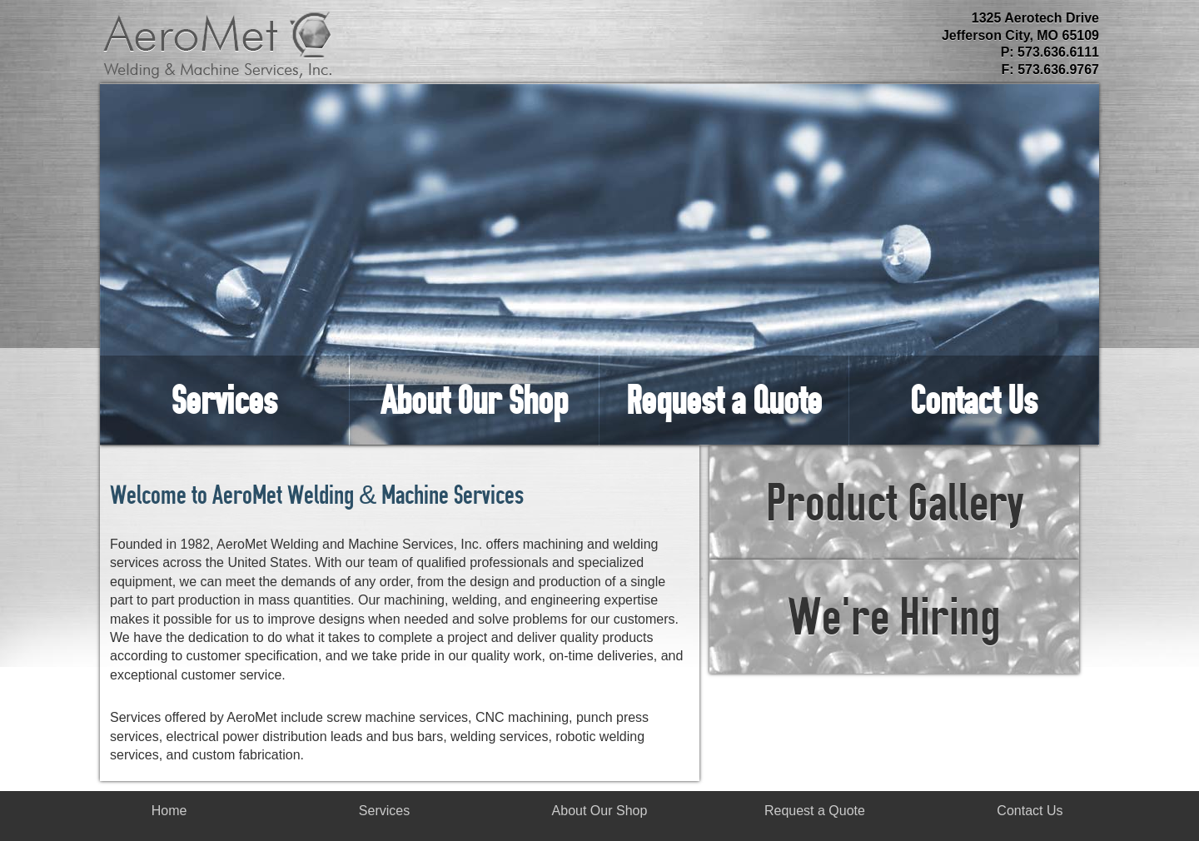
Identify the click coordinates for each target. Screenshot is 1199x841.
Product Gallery (894, 502)
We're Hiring (894, 616)
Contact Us (973, 400)
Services (224, 400)
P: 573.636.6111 (1050, 52)
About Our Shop (474, 400)
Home (169, 811)
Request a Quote (724, 400)
